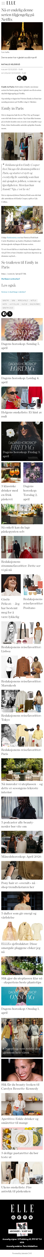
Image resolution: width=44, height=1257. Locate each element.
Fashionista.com (13, 238)
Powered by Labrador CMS (22, 1253)
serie (13, 301)
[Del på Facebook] (19, 78)
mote (5, 304)
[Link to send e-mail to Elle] (31, 1217)
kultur (24, 304)
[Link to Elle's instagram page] (13, 1217)
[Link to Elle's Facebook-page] (19, 1217)
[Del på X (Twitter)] (24, 78)
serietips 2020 (8, 308)
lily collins (14, 304)
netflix (33, 301)
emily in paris (35, 304)
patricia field (23, 301)
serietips (6, 301)
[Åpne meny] (3, 3)
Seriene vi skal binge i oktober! (13, 292)
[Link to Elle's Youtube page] (25, 1217)
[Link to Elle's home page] (22, 1208)
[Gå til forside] (11, 3)
